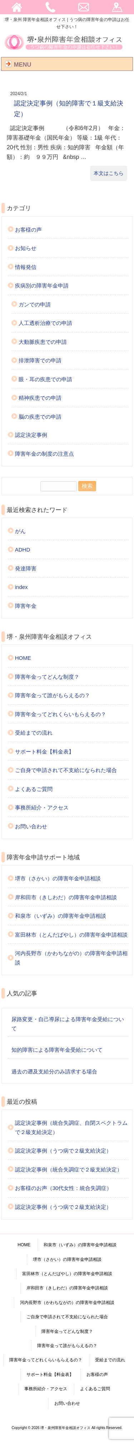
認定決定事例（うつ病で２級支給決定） (63, 1151)
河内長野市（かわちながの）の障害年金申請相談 (71, 958)
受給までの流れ (34, 733)
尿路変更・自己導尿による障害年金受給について (67, 1023)
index (21, 587)
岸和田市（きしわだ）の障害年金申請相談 (66, 897)
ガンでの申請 (35, 304)
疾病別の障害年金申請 (42, 286)
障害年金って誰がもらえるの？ (52, 695)
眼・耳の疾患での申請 (45, 379)
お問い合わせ (31, 826)
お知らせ (25, 248)
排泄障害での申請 (40, 360)
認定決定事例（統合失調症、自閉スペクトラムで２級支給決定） (71, 1127)
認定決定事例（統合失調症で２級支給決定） (68, 1169)
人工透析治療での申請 (45, 323)
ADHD (22, 550)
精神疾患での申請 (40, 398)
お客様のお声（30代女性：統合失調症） (63, 1188)
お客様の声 (28, 230)
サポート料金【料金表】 (44, 752)
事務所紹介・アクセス (42, 807)
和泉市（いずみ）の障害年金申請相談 (60, 916)
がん (20, 531)
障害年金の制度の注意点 (44, 454)
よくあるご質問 (34, 789)
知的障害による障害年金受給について (57, 1050)
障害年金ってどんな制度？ (47, 677)
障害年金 (25, 606)
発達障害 (25, 568)
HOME (23, 658)
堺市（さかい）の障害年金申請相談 (58, 878)
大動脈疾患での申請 (43, 342)
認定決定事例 (31, 435)
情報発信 (25, 267)
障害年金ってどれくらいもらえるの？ (60, 714)
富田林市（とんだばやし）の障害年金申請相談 (71, 935)
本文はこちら (109, 173)
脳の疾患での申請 (40, 417)
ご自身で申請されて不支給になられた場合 (66, 770)
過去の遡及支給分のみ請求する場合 (54, 1071)
